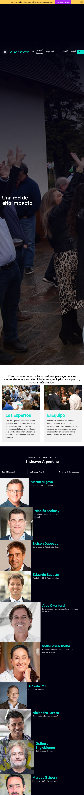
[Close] (81, 2)
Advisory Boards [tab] (37, 472)
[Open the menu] (5, 52)
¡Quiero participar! (62, 2)
